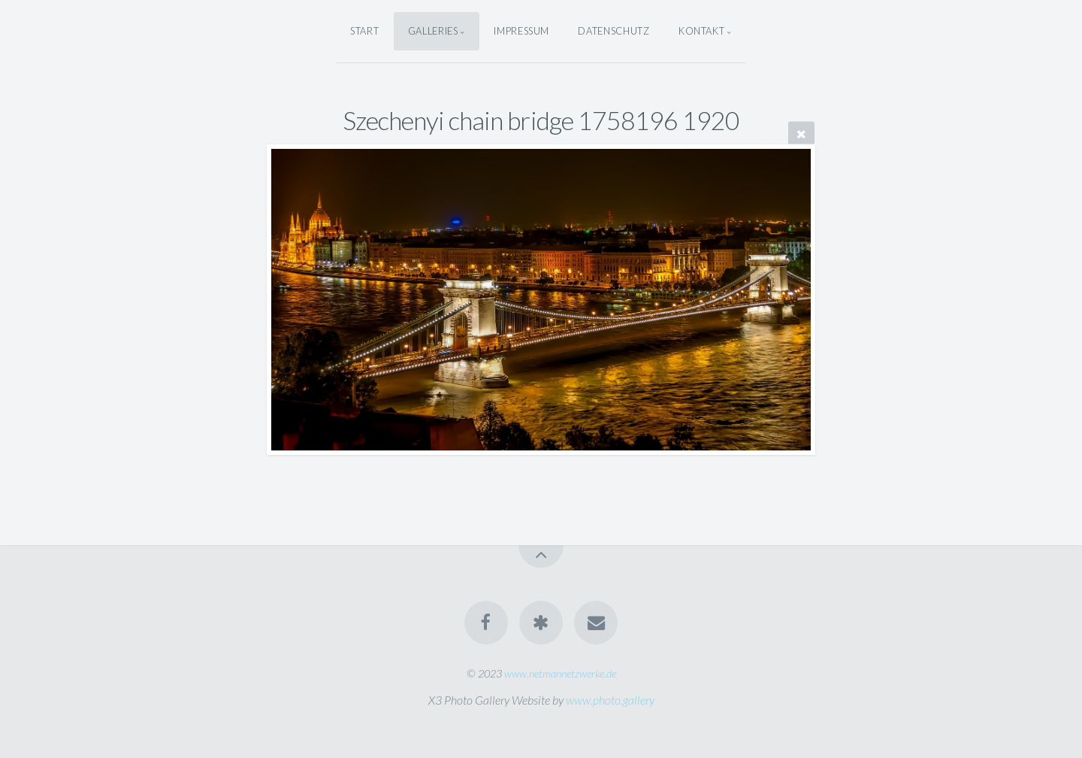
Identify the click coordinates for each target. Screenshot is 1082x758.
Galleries (433, 31)
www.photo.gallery (610, 700)
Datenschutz (613, 31)
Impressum (521, 31)
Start (364, 31)
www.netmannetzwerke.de (560, 673)
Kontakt (701, 31)
